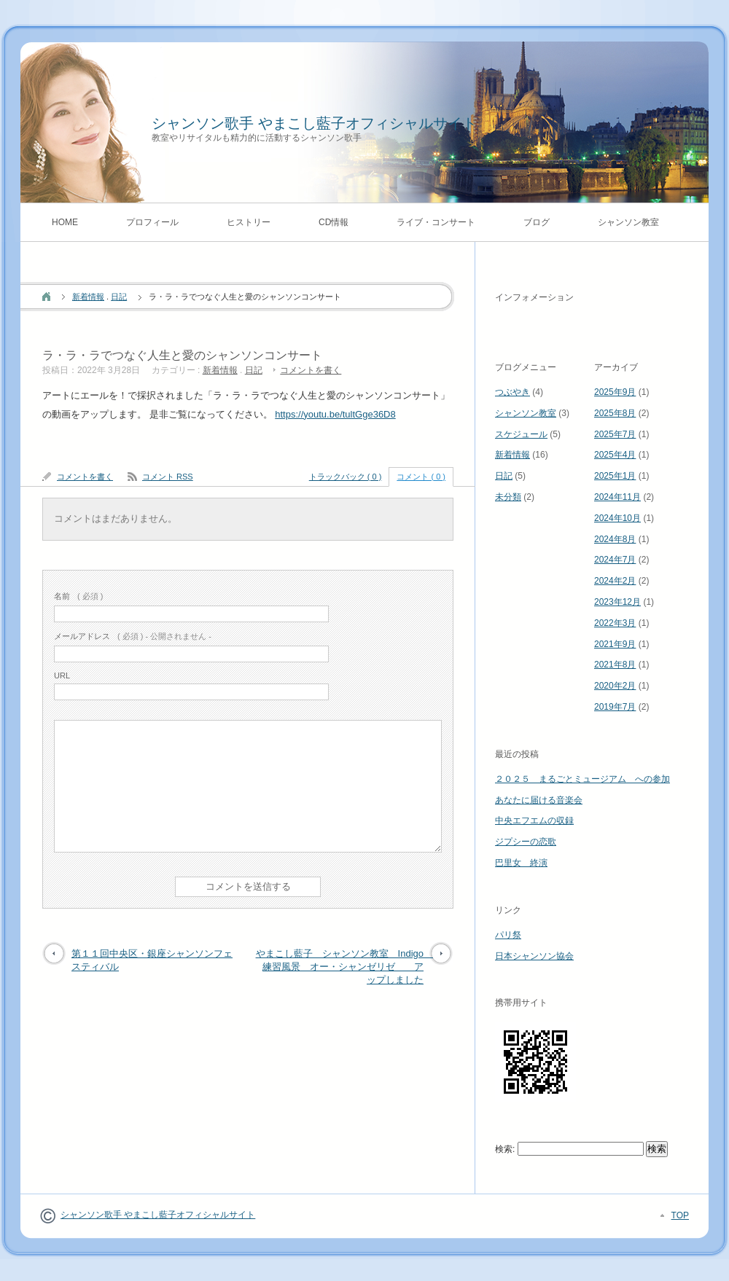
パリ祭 (508, 935)
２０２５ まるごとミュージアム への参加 (582, 779)
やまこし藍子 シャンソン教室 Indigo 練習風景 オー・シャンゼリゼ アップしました (344, 966)
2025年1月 (615, 476)
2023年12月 (617, 602)
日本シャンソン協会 (534, 956)
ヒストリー (248, 222)
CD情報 (333, 222)
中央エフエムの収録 (534, 820)
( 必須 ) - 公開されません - (132, 636)
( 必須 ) (78, 596)
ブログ (536, 222)
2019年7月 (615, 707)
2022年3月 (615, 623)
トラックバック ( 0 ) (345, 476)
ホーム (46, 296)
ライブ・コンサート (436, 222)
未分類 (508, 497)
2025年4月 (615, 455)
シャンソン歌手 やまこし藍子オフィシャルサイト (314, 123)
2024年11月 (617, 497)
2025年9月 (615, 392)
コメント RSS (167, 476)
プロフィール (152, 222)
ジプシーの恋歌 (525, 842)
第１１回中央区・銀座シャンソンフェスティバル (152, 960)
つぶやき (512, 392)
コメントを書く (310, 370)
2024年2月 (615, 581)
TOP (680, 1215)
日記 (119, 296)
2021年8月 (615, 664)
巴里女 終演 (521, 863)
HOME (65, 222)
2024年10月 (617, 518)
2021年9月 (615, 644)
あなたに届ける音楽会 (538, 800)
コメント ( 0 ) (421, 476)
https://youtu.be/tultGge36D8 (335, 414)
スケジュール (521, 434)
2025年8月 (615, 413)
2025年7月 (615, 434)
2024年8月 (615, 539)
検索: (505, 1149)
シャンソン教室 (628, 222)
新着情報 (88, 296)
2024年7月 (615, 560)
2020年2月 (615, 686)
